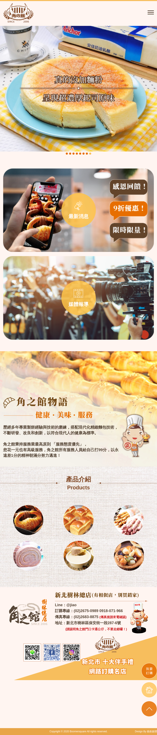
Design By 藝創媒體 (146, 731)
